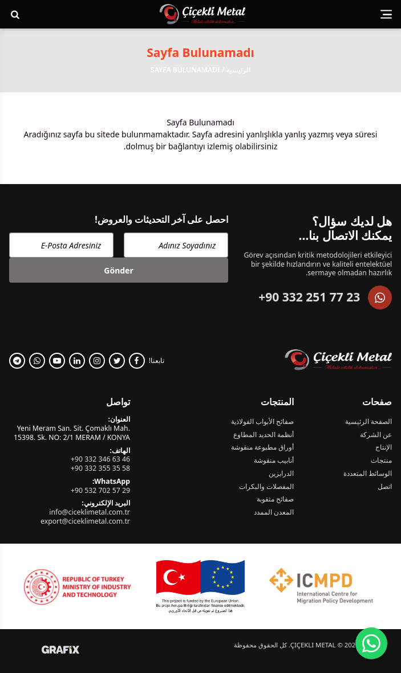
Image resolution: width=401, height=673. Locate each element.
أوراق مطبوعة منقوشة (262, 447)
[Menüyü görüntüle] (386, 14)
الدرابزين (281, 473)
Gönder (118, 270)
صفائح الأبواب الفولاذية (262, 421)
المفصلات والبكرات (266, 486)
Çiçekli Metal (313, 645)
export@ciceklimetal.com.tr (85, 521)
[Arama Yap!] (15, 14)
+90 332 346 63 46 (100, 459)
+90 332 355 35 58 (100, 468)
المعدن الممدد (274, 512)
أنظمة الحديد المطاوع (263, 434)
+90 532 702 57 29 (100, 490)
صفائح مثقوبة (275, 499)
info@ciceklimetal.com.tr (89, 512)
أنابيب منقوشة (274, 460)
